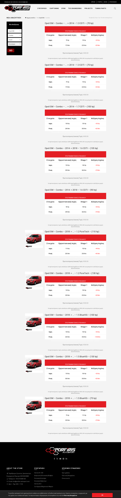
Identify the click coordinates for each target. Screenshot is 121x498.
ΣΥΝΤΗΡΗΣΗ (42, 8)
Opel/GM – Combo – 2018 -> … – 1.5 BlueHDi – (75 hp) (71, 398)
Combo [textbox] (11, 35)
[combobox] (15, 31)
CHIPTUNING (54, 8)
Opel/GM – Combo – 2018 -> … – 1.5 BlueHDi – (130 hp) (71, 356)
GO (10, 50)
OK (102, 495)
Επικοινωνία (66, 478)
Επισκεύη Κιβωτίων (40, 481)
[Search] (115, 8)
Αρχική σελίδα (31, 17)
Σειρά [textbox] (10, 40)
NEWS (105, 2)
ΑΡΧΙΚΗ (93, 2)
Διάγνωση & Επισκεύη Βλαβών (43, 475)
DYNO (63, 8)
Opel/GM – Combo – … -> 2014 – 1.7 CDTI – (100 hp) (70, 106)
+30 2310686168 (23, 2)
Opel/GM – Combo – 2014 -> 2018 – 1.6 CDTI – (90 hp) (71, 190)
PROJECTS (88, 8)
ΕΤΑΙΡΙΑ (100, 2)
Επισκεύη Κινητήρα (40, 478)
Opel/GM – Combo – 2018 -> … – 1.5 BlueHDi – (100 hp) (71, 315)
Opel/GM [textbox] (11, 31)
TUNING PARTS (100, 8)
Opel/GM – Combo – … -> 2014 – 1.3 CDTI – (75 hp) (69, 65)
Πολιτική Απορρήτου (68, 475)
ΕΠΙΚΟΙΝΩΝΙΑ (113, 2)
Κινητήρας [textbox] (12, 44)
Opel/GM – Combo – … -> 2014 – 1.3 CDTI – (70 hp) (69, 23)
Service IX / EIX (38, 473)
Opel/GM (41, 17)
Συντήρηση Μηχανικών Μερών (43, 486)
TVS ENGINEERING (75, 8)
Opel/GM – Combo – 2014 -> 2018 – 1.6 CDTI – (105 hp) (71, 148)
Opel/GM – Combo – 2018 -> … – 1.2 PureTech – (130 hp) (72, 273)
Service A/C (37, 484)
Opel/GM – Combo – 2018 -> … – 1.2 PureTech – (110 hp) (72, 231)
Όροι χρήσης (66, 473)
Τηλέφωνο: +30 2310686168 (17, 479)
